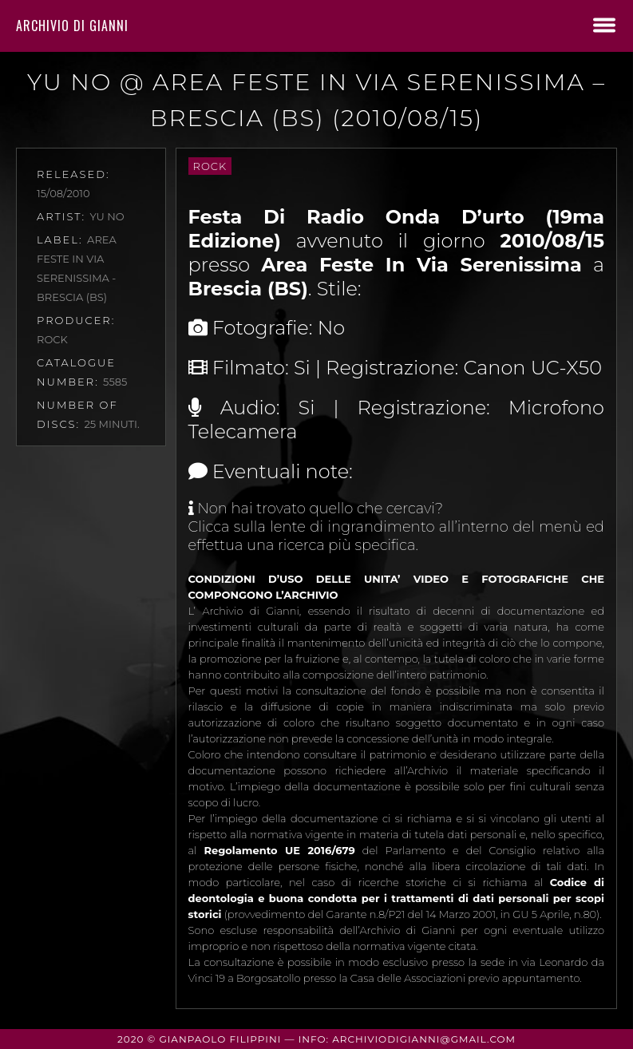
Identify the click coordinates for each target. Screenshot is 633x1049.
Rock (210, 166)
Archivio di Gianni (72, 25)
